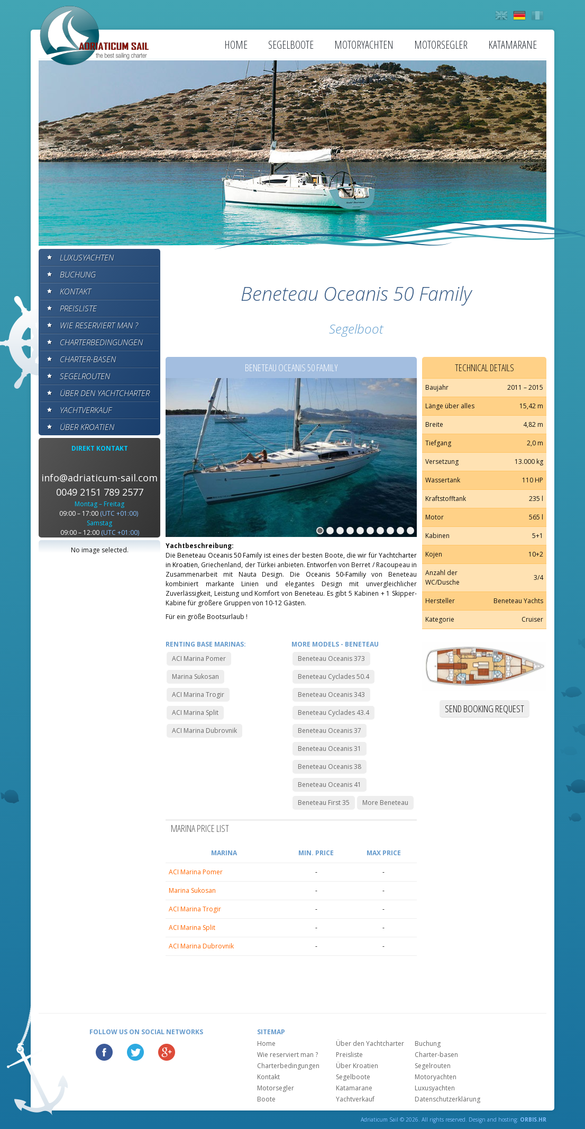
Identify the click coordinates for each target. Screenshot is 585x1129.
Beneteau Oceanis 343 (331, 694)
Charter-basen (88, 359)
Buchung (78, 274)
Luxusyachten (87, 257)
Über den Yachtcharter (105, 393)
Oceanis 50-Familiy (336, 574)
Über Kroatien (87, 427)
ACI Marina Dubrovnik (204, 730)
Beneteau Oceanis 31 (329, 748)
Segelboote (291, 45)
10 (410, 530)
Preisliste (78, 308)
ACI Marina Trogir (198, 694)
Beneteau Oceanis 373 (331, 658)
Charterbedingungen (101, 342)
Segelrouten (85, 376)
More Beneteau (385, 802)
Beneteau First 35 (324, 802)
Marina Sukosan (195, 676)
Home (236, 45)
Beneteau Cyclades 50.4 (333, 676)
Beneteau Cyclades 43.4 (333, 712)
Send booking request (484, 708)
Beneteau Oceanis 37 (329, 730)
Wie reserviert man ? (99, 325)
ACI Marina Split (195, 712)
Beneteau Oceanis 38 (329, 766)
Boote (266, 1099)
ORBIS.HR (533, 1119)
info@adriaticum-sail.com (99, 477)
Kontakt (75, 291)
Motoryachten (364, 45)
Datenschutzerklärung (447, 1099)
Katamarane (512, 45)
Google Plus (166, 1052)
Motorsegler (441, 45)
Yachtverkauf (86, 410)
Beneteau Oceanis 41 (329, 784)
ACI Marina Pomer (199, 658)
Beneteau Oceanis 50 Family (219, 555)
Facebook (104, 1052)
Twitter (135, 1052)
